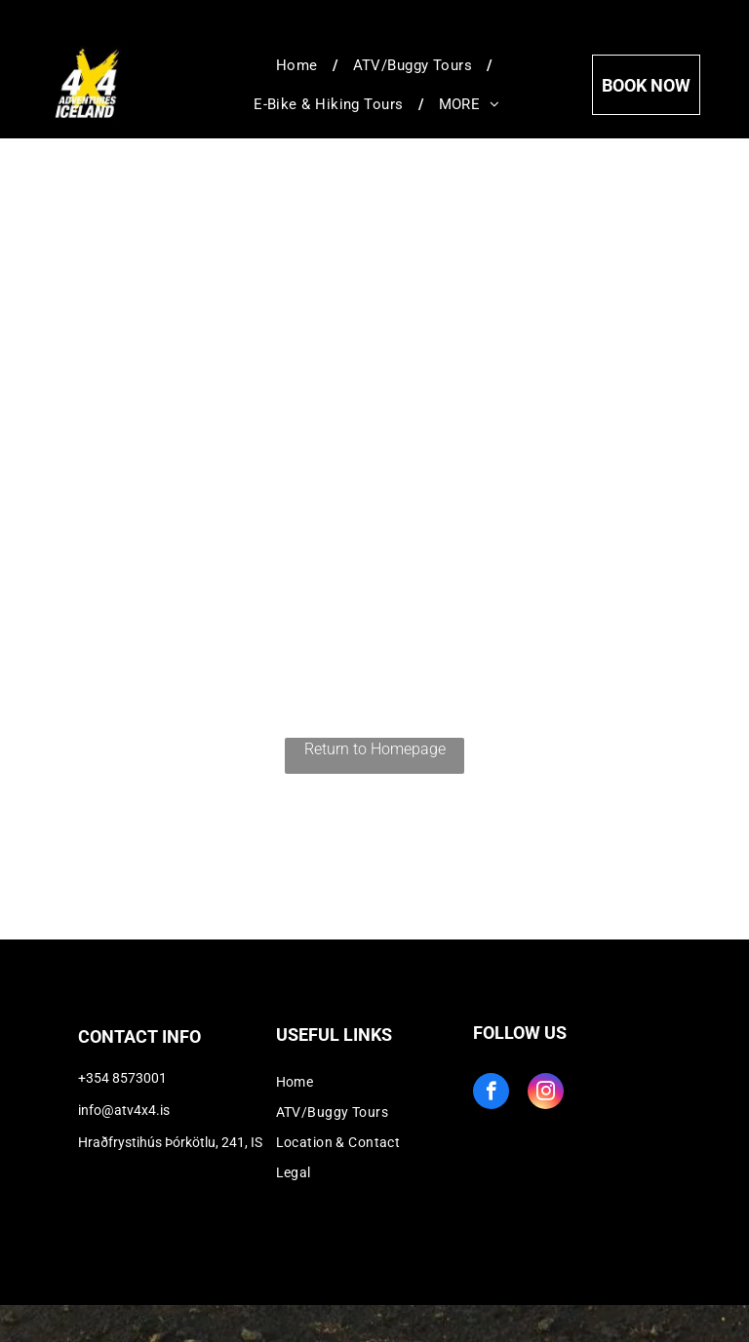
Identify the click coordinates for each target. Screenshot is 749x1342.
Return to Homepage (375, 749)
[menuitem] (299, 65)
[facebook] (491, 1093)
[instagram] (546, 1093)
